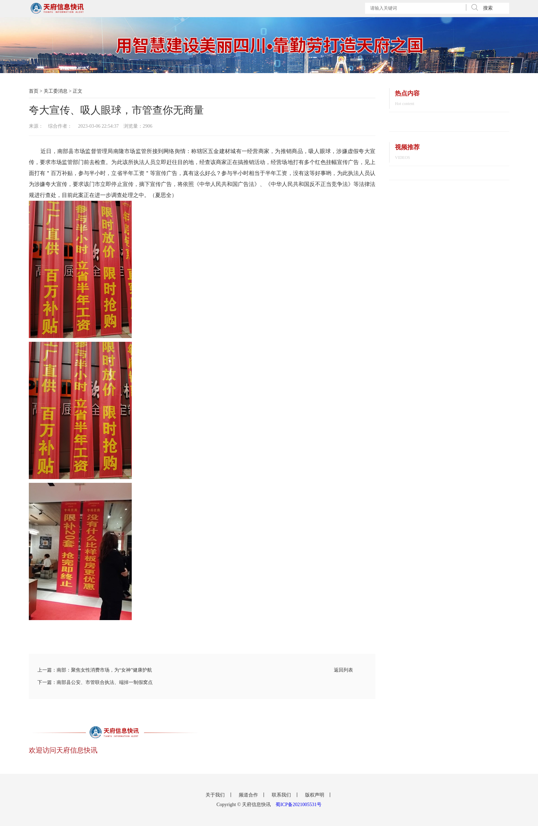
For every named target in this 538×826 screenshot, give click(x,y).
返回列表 (343, 670)
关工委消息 (56, 91)
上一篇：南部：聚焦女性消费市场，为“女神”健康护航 (94, 670)
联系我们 (282, 795)
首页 (33, 91)
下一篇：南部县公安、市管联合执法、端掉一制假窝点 (95, 682)
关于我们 (216, 795)
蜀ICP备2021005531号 (298, 804)
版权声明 (315, 795)
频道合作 (249, 795)
